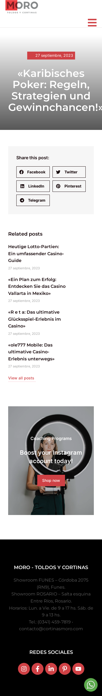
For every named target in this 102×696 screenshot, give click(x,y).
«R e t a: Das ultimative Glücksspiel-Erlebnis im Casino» (34, 319)
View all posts (21, 378)
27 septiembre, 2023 (54, 55)
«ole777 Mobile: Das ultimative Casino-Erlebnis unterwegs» (31, 351)
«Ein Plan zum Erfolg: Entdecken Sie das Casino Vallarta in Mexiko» (37, 286)
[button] (33, 172)
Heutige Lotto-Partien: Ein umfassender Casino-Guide (36, 253)
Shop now (51, 480)
